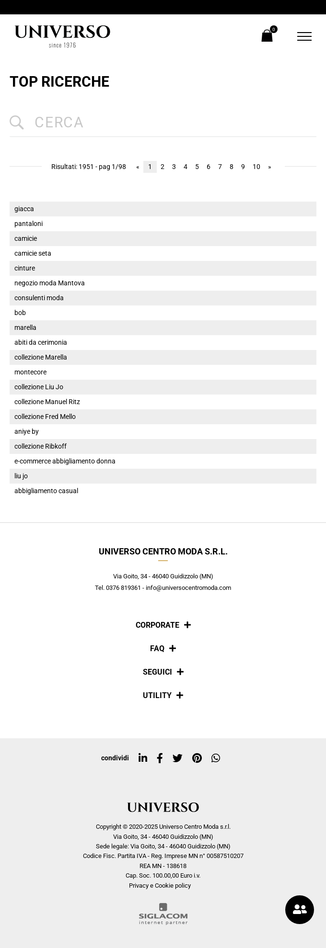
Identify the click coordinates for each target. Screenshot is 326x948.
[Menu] (298, 36)
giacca (24, 209)
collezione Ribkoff (40, 446)
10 (256, 167)
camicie (25, 239)
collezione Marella (40, 357)
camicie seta (32, 253)
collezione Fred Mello (45, 417)
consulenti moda (39, 298)
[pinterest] (197, 758)
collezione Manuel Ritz (47, 402)
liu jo (21, 476)
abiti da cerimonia (40, 343)
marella (25, 328)
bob (20, 313)
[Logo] (62, 36)
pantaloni (28, 224)
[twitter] (178, 758)
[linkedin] (143, 758)
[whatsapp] (215, 758)
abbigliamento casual (46, 491)
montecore (30, 372)
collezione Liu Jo (38, 387)
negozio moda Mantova (49, 283)
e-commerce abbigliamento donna (65, 461)
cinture (24, 268)
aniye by (26, 432)
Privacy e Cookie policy (160, 885)
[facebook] (160, 758)
